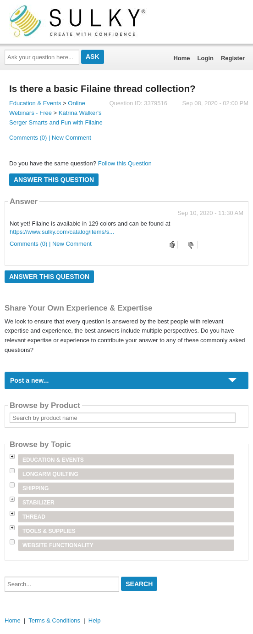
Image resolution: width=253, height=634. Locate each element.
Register (233, 58)
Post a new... (29, 380)
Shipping (35, 488)
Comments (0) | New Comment (50, 137)
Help (94, 620)
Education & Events (35, 103)
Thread (33, 517)
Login (206, 58)
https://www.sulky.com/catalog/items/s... (62, 231)
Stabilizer (38, 502)
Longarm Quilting (50, 474)
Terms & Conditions (54, 620)
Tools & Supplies (49, 531)
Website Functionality (58, 545)
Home (181, 58)
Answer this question (54, 179)
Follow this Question (125, 163)
